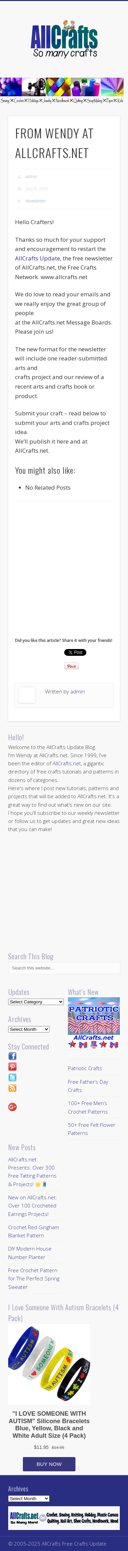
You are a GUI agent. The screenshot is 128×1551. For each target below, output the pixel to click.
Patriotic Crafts (85, 1068)
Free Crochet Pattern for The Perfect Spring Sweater (33, 1278)
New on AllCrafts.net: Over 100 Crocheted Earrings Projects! (32, 1205)
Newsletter (36, 201)
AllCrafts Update (37, 258)
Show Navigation (103, 60)
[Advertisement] (64, 570)
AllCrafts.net (67, 763)
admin (31, 176)
